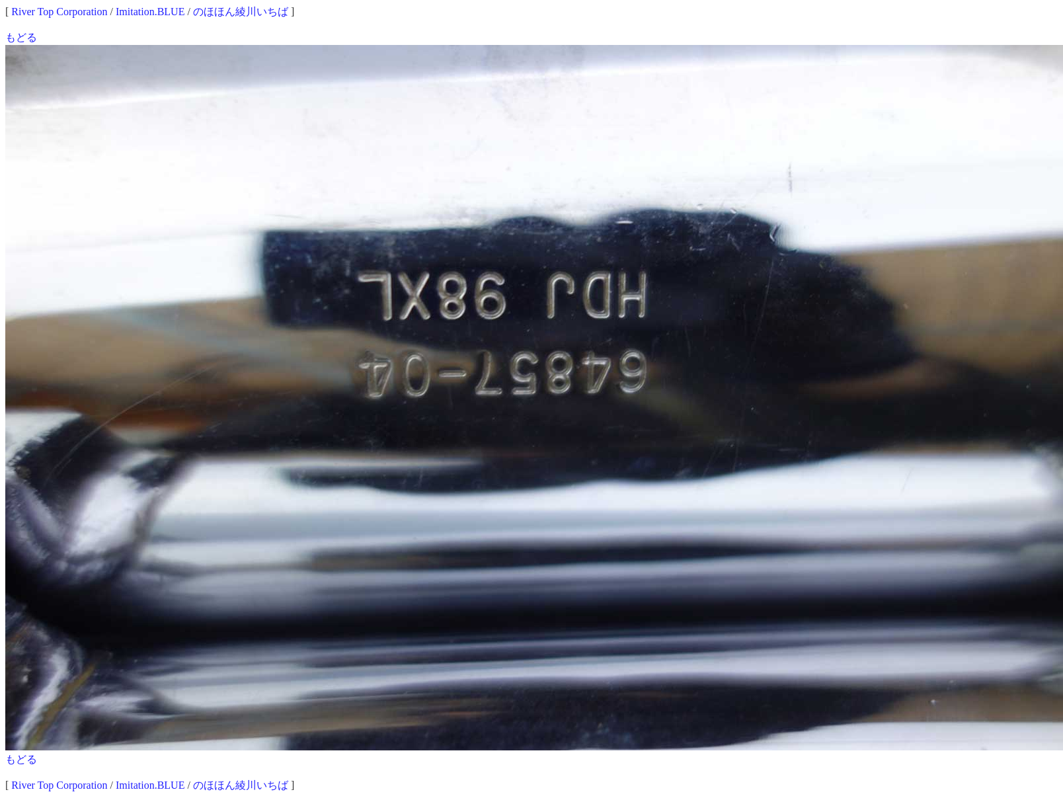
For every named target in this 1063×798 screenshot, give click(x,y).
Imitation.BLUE (150, 11)
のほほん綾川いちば (240, 11)
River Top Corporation (59, 11)
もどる (21, 37)
